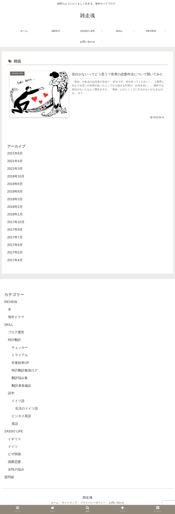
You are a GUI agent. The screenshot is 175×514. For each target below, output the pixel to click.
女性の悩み (16, 469)
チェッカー (20, 347)
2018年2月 (15, 207)
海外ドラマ (16, 317)
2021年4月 (15, 161)
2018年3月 (15, 199)
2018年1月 (15, 214)
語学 (11, 393)
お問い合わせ (117, 502)
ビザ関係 (14, 454)
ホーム (54, 502)
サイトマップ (69, 502)
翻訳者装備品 (21, 385)
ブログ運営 (16, 332)
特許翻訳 (14, 340)
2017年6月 (15, 245)
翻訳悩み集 (20, 378)
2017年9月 (15, 230)
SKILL (8, 324)
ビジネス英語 (21, 416)
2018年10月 (16, 176)
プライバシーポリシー (93, 502)
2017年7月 (15, 237)
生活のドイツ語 (26, 408)
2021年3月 (15, 169)
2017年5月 (15, 252)
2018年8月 (15, 191)
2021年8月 (15, 153)
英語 (15, 424)
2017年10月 (16, 222)
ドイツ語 (18, 401)
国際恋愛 (14, 462)
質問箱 (9, 477)
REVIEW (10, 302)
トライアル (20, 355)
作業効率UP (20, 363)
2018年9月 (15, 184)
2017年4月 (15, 260)
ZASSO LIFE (13, 431)
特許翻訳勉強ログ (25, 370)
